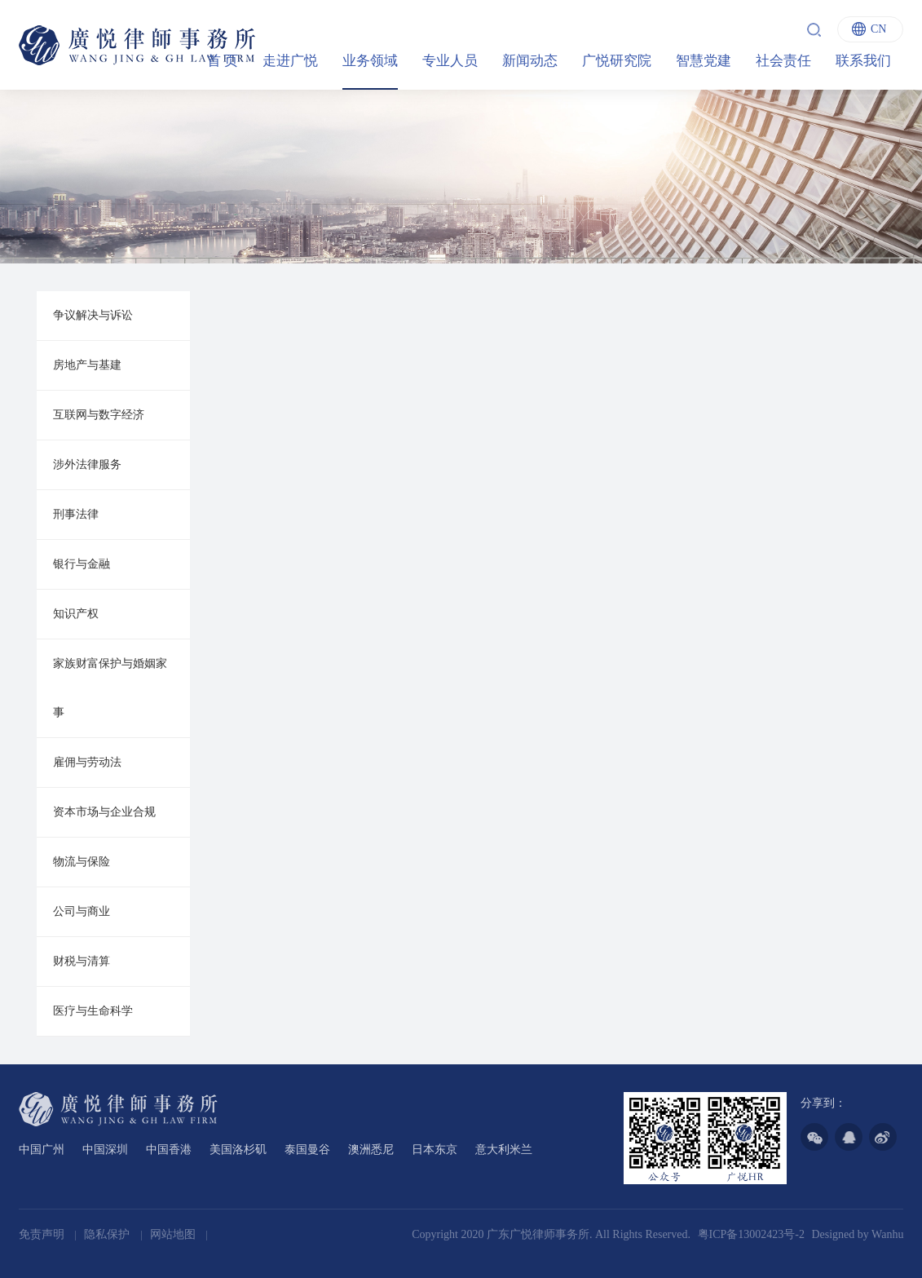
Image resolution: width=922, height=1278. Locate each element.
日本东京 (434, 1149)
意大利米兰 (503, 1149)
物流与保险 (81, 862)
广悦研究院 (616, 61)
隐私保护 (108, 1234)
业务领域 (370, 61)
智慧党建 (703, 61)
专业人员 (450, 61)
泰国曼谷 (307, 1149)
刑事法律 (76, 514)
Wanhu (887, 1234)
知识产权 (76, 614)
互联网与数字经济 (98, 415)
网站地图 (174, 1234)
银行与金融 (81, 564)
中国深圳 (105, 1149)
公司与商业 (81, 911)
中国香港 (169, 1149)
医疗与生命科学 (93, 1011)
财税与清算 (81, 961)
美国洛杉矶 (238, 1149)
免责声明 (43, 1234)
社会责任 (783, 61)
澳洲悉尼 (371, 1149)
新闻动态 (530, 61)
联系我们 (863, 61)
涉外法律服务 (87, 464)
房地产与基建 (87, 365)
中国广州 (41, 1149)
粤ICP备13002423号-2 (751, 1234)
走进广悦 (290, 61)
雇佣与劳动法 (87, 762)
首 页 (222, 61)
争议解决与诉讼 (93, 315)
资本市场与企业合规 (104, 812)
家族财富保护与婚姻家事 (110, 688)
